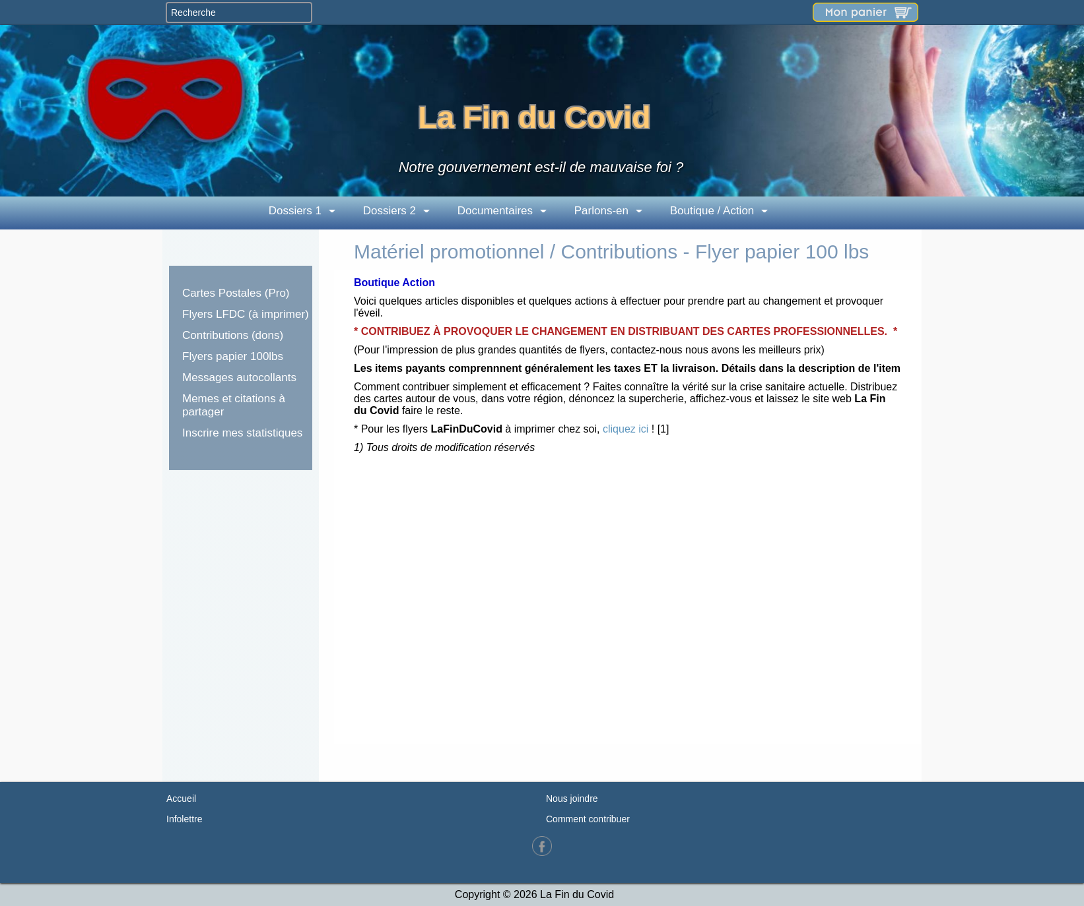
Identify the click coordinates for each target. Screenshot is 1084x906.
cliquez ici (625, 429)
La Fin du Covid (534, 117)
